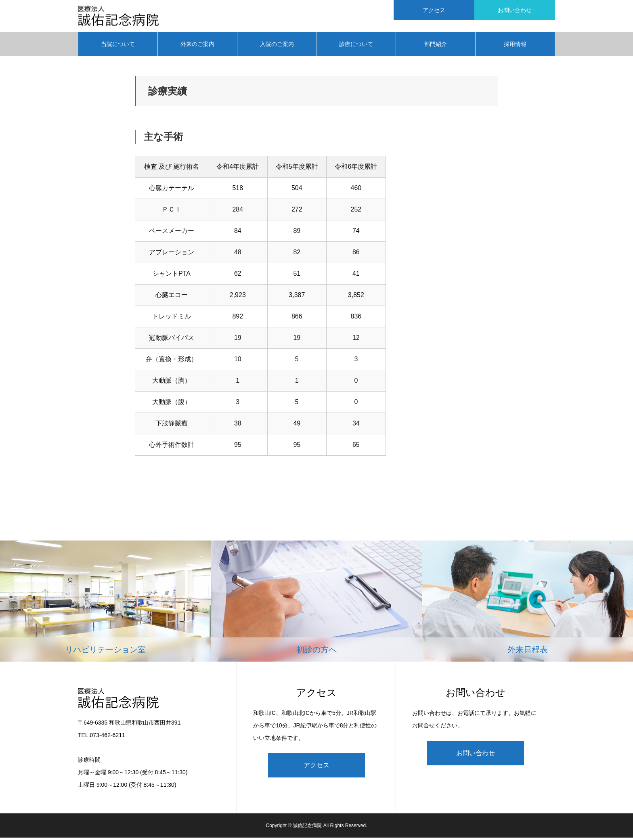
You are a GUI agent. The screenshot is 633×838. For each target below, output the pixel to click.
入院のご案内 (277, 44)
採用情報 (515, 44)
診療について (356, 44)
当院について (118, 44)
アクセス (316, 766)
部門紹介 (435, 44)
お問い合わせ (475, 753)
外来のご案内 (197, 44)
